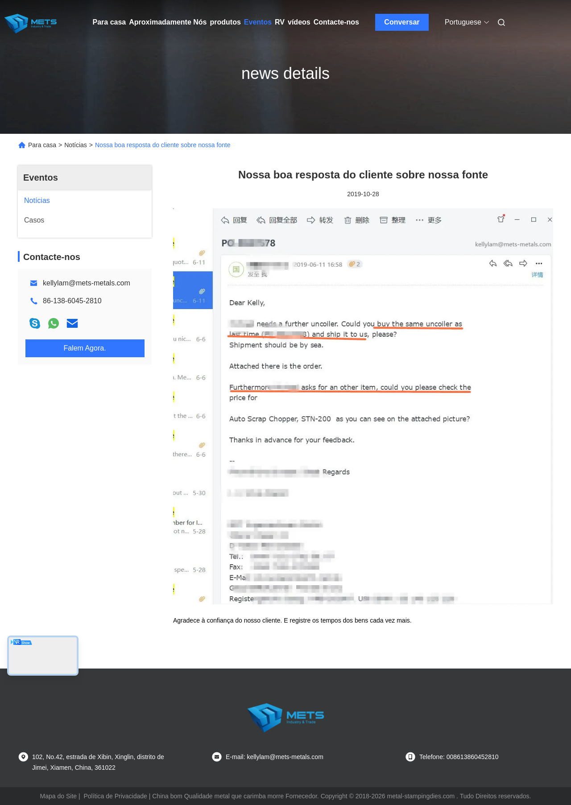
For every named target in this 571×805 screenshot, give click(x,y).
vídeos (299, 22)
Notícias (75, 145)
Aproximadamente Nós (168, 22)
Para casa (109, 22)
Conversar (401, 22)
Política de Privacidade (115, 796)
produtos (225, 22)
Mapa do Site (58, 796)
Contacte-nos (336, 22)
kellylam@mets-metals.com (86, 283)
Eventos (258, 22)
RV (280, 22)
